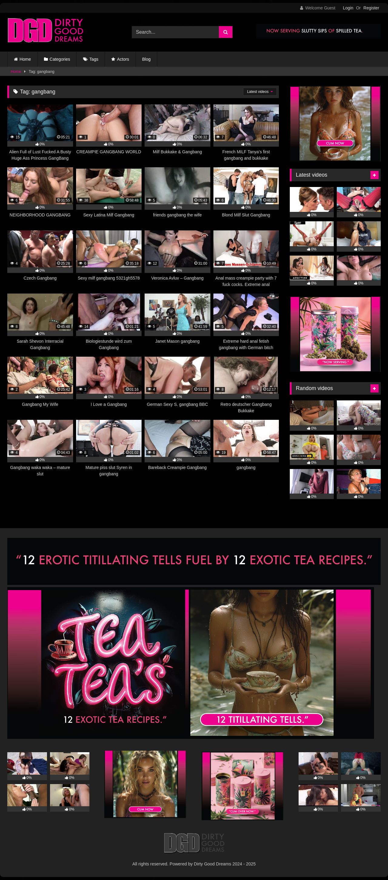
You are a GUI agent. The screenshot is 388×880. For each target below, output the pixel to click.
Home (25, 59)
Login (348, 7)
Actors (123, 59)
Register (371, 7)
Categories (60, 59)
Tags (94, 59)
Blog (146, 59)
